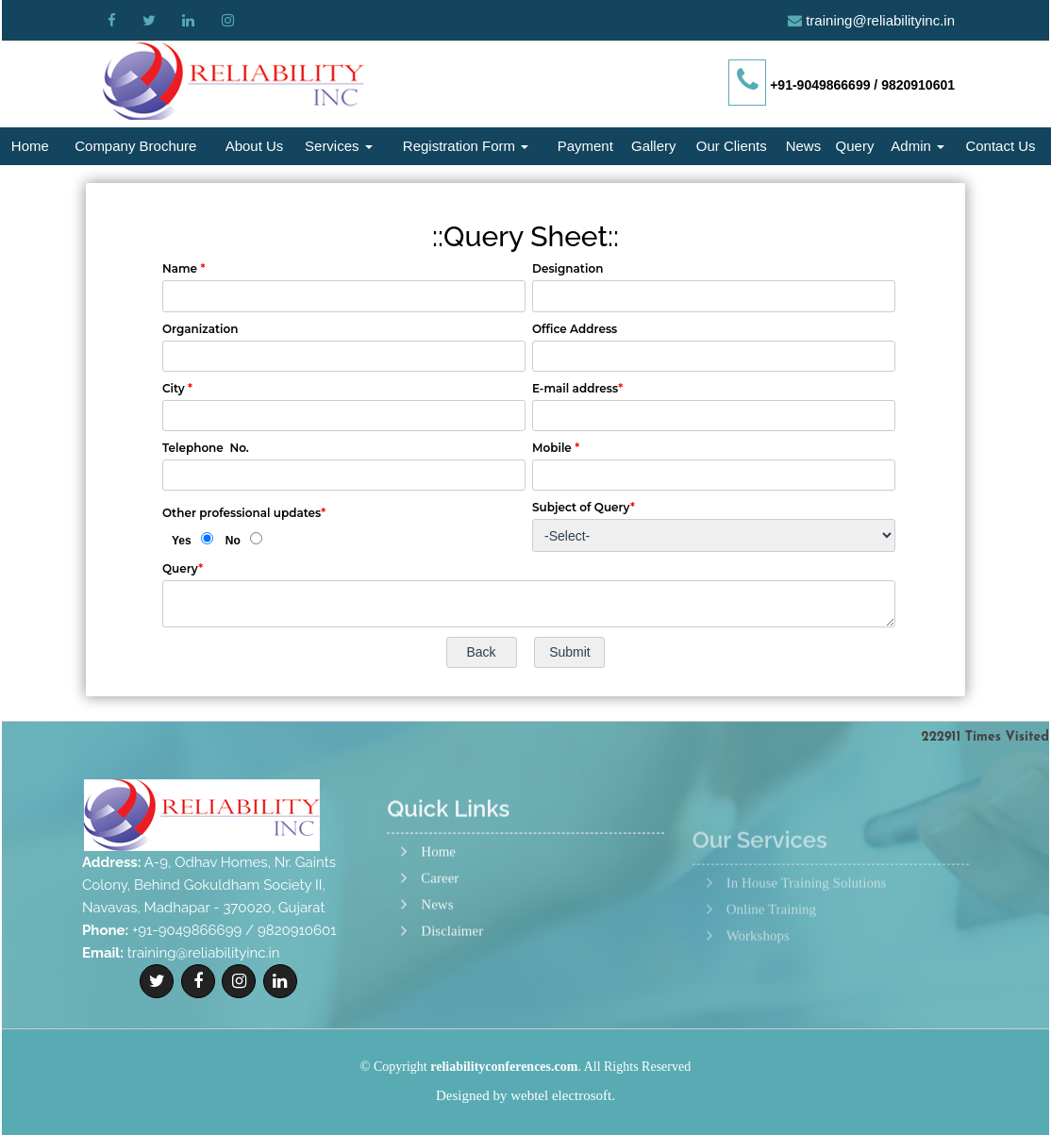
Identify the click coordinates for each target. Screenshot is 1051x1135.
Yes (182, 540)
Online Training (771, 962)
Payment (585, 146)
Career (440, 941)
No (233, 540)
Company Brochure (135, 146)
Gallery (653, 146)
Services (339, 146)
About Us (254, 146)
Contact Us (1000, 146)
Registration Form (465, 146)
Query (855, 146)
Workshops (758, 988)
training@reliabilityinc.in (880, 20)
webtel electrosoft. (562, 1095)
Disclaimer (452, 994)
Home (30, 146)
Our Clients (731, 146)
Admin (917, 146)
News (804, 146)
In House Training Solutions (806, 935)
